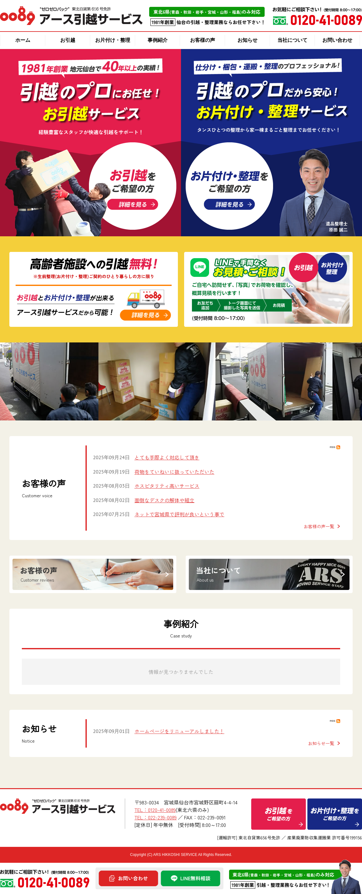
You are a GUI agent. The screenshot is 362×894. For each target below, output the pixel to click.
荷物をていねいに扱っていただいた (174, 471)
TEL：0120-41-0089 (155, 809)
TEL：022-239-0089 (156, 817)
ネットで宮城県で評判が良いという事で (179, 514)
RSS (335, 447)
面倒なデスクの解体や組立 (164, 500)
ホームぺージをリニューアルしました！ (179, 731)
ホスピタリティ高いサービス (167, 485)
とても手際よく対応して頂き (167, 457)
